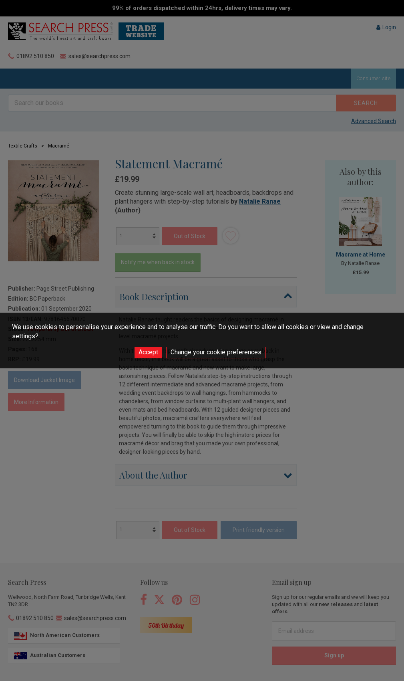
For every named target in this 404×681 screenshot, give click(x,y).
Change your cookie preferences (216, 352)
